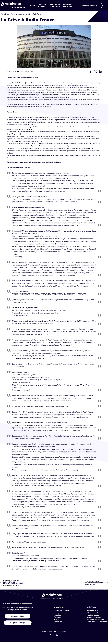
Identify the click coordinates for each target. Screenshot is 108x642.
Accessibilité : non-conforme (97, 622)
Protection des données (95, 619)
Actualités (57, 615)
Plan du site (58, 622)
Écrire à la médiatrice (61, 611)
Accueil (32, 5)
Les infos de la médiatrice (15, 14)
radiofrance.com (92, 611)
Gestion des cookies (94, 617)
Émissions (57, 617)
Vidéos (56, 619)
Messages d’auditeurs (61, 613)
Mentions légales (93, 615)
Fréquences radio (93, 613)
